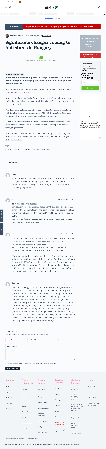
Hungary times (42, 389)
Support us (8, 397)
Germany (26, 149)
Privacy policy (92, 392)
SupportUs (1, 228)
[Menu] (6, 7)
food (17, 149)
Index (50, 116)
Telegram (58, 405)
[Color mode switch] (10, 7)
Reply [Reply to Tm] (72, 199)
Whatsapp (58, 400)
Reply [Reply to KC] (72, 233)
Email (33, 340)
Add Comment (12, 346)
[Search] (99, 7)
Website (57, 340)
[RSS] (39, 444)
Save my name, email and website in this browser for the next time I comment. (32, 363)
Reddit (57, 411)
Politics (24, 389)
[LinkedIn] (75, 444)
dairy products (50, 98)
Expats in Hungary (43, 402)
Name (9, 340)
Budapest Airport (43, 427)
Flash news (25, 428)
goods (68, 101)
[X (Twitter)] (20, 444)
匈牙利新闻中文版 (76, 433)
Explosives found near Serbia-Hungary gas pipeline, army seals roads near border (60, 26)
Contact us (74, 389)
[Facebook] (9, 444)
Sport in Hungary (27, 423)
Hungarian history (43, 408)
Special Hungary (27, 411)
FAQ (6, 392)
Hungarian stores (13, 139)
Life (23, 400)
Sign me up (90, 88)
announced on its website (17, 92)
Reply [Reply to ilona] (72, 174)
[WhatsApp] (47, 444)
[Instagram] (31, 444)
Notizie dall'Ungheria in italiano (76, 425)
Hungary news (42, 432)
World (24, 417)
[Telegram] (57, 444)
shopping (46, 149)
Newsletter (1, 216)
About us (8, 386)
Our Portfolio (9, 403)
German (21, 113)
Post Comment (12, 368)
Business (47, 36)
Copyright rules (92, 386)
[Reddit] (66, 444)
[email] (90, 82)
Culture (24, 406)
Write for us (9, 408)
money (36, 149)
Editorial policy (92, 397)
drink (9, 149)
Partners (57, 394)
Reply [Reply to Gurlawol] (72, 283)
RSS (56, 416)
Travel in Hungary (43, 421)
